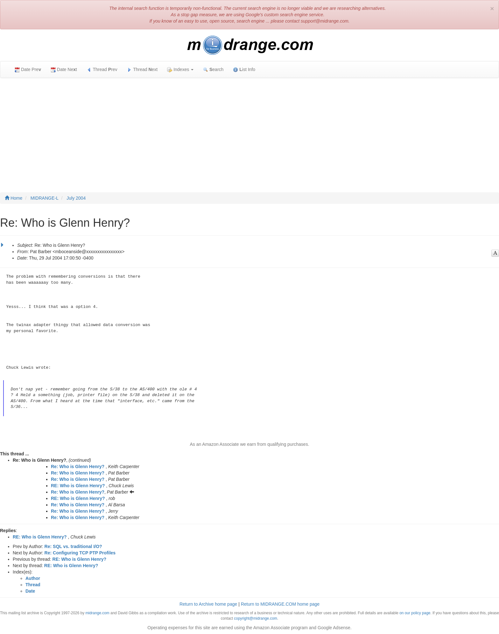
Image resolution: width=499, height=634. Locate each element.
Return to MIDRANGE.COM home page (280, 604)
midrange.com (97, 613)
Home (13, 198)
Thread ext (142, 69)
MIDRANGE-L (45, 198)
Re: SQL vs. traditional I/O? (73, 546)
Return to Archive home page (208, 604)
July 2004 (76, 198)
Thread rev (102, 69)
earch (213, 69)
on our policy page (414, 613)
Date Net (64, 69)
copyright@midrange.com (255, 618)
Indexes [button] (180, 69)
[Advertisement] (249, 128)
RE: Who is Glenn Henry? (78, 485)
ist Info (244, 69)
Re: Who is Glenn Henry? (77, 466)
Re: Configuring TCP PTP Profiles (80, 552)
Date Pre (28, 69)
